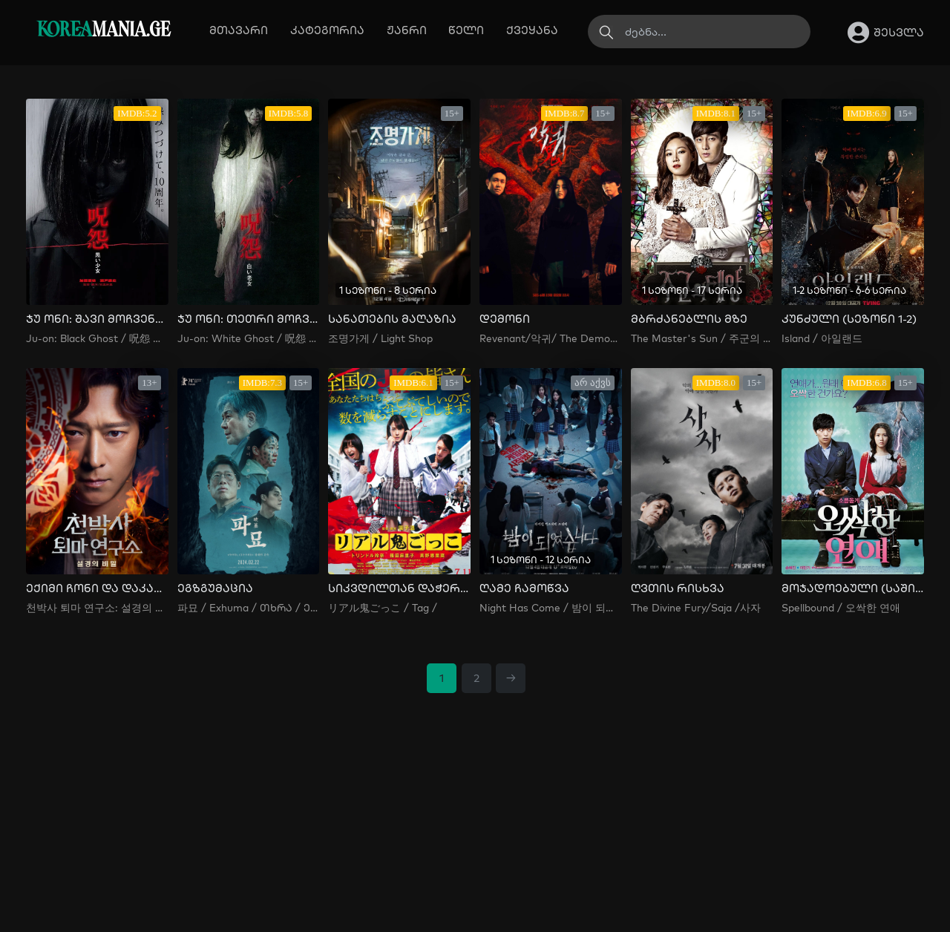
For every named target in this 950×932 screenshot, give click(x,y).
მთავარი (238, 30)
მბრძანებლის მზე (689, 319)
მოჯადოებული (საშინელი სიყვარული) (852, 588)
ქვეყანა (532, 30)
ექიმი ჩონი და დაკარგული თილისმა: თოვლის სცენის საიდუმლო (97, 588)
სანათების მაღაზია (392, 319)
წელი (466, 30)
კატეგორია (327, 30)
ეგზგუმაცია (215, 588)
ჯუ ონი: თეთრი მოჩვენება (248, 319)
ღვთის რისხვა (677, 588)
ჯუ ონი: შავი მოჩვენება (97, 319)
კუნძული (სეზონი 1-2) (849, 319)
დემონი (504, 319)
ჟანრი (407, 30)
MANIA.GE (103, 31)
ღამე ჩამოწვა (524, 588)
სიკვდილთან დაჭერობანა (399, 588)
